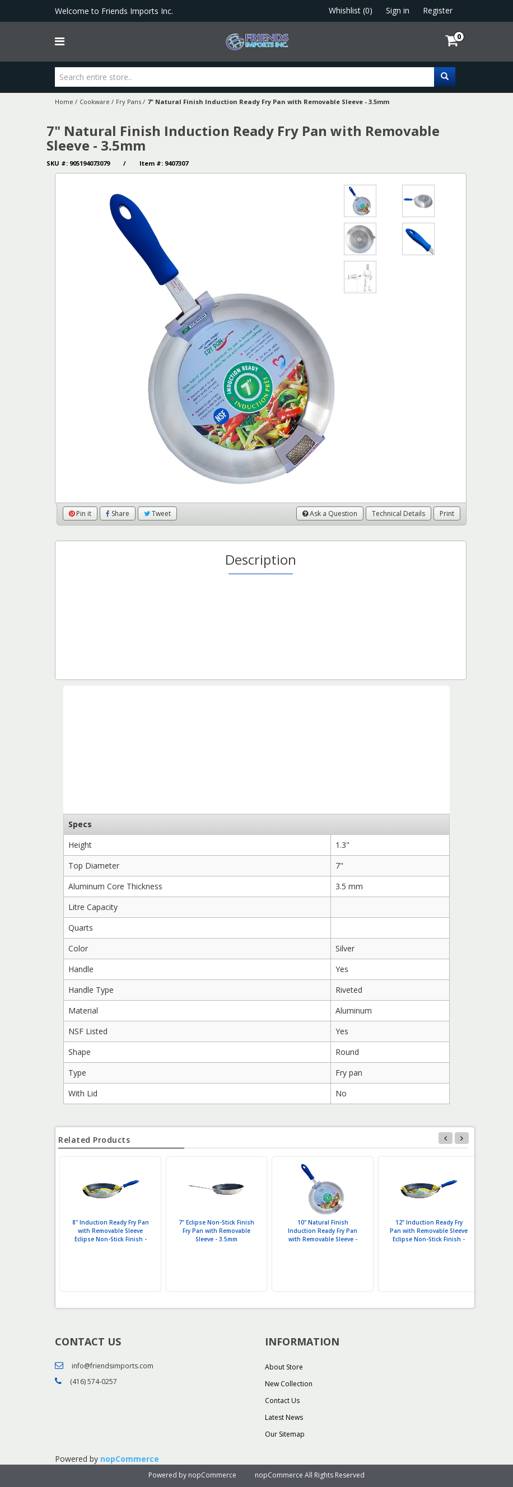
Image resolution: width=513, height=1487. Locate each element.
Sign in (397, 10)
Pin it (80, 513)
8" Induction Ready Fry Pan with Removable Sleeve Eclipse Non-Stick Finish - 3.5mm (110, 1234)
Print (447, 513)
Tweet (157, 513)
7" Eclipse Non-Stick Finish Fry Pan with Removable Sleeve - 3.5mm (216, 1230)
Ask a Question (329, 513)
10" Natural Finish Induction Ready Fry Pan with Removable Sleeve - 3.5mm (322, 1234)
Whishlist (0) (350, 10)
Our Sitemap (285, 1434)
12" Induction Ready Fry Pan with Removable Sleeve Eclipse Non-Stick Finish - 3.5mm (429, 1234)
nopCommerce (129, 1458)
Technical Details (398, 513)
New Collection (289, 1384)
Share (117, 513)
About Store (284, 1367)
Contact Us (282, 1400)
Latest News (284, 1417)
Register (438, 10)
